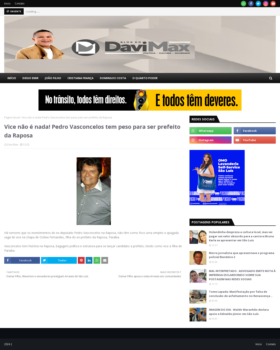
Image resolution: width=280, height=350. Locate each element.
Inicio (7, 3)
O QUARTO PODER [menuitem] (145, 78)
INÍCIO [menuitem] (11, 78)
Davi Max (12, 144)
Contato (20, 3)
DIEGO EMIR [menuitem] (30, 78)
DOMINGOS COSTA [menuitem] (113, 78)
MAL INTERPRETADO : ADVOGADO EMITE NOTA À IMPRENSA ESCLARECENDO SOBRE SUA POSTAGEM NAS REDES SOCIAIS (242, 275)
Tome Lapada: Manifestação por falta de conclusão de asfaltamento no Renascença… (241, 294)
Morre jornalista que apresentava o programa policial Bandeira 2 (241, 255)
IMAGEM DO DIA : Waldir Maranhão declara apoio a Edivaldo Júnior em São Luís (239, 312)
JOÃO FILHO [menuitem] (53, 78)
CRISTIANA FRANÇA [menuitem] (80, 78)
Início (258, 344)
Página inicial (12, 117)
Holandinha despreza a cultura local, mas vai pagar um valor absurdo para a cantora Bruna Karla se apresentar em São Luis (241, 236)
